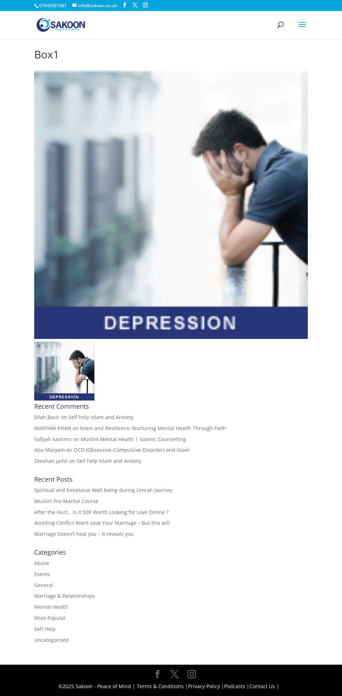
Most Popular (50, 617)
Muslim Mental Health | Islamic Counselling (133, 439)
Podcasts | (236, 686)
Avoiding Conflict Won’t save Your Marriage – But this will (102, 522)
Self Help (45, 629)
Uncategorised (51, 640)
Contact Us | (264, 686)
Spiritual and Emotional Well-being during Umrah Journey (103, 490)
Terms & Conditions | (162, 686)
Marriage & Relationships (64, 595)
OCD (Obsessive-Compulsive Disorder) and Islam (132, 449)
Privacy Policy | (206, 686)
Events (42, 574)
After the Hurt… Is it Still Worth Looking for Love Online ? (101, 512)
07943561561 (53, 5)
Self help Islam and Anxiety (100, 417)
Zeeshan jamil (51, 460)
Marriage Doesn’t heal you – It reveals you (84, 533)
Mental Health (51, 606)
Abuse (41, 563)
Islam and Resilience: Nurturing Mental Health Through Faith (153, 428)
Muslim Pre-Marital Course (66, 501)
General (43, 585)
